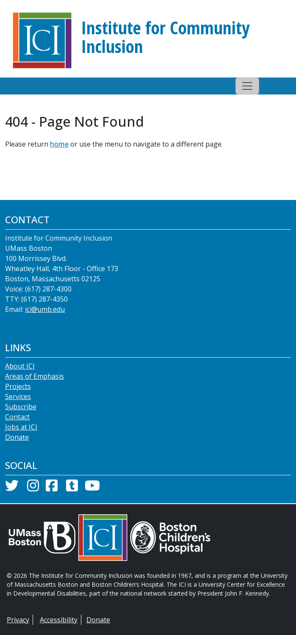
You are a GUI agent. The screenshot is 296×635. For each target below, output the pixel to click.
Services (18, 396)
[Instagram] (33, 488)
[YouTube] (92, 488)
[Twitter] (12, 488)
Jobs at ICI (21, 427)
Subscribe (20, 406)
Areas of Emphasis (34, 376)
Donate (17, 437)
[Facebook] (52, 488)
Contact (17, 416)
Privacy (18, 619)
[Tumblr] (72, 488)
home (59, 144)
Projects (18, 386)
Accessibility (58, 619)
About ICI (20, 366)
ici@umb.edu (45, 309)
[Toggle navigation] (247, 86)
